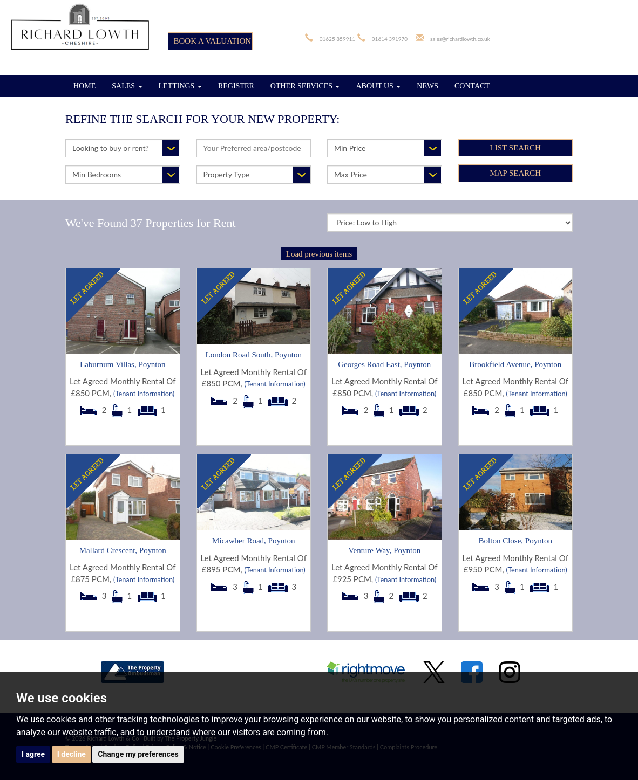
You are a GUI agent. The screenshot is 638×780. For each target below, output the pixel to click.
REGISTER (236, 86)
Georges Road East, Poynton (384, 364)
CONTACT (472, 86)
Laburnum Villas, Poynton (122, 364)
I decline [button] (71, 754)
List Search (515, 147)
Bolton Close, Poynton (515, 540)
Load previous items (319, 254)
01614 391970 (390, 39)
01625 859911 (337, 39)
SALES (127, 86)
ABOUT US (378, 86)
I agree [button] (33, 754)
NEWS (427, 86)
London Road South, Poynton (254, 354)
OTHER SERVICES (305, 86)
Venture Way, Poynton (384, 550)
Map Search (515, 173)
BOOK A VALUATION (213, 41)
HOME (84, 86)
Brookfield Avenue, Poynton (515, 364)
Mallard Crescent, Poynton (122, 550)
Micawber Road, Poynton (253, 540)
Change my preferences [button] (138, 754)
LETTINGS (180, 86)
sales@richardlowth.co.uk (460, 39)
